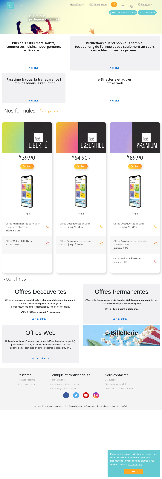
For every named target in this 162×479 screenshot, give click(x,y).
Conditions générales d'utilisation (64, 384)
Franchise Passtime (26, 379)
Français (145, 4)
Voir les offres (40, 318)
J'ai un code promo (147, 12)
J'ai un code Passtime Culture (123, 12)
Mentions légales (57, 379)
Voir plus (33, 67)
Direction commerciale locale (118, 384)
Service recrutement (26, 384)
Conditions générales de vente (63, 388)
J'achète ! (27, 166)
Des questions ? (112, 379)
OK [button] (133, 471)
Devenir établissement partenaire (119, 388)
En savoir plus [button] (135, 464)
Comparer (50, 111)
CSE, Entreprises (98, 4)
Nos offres (77, 4)
